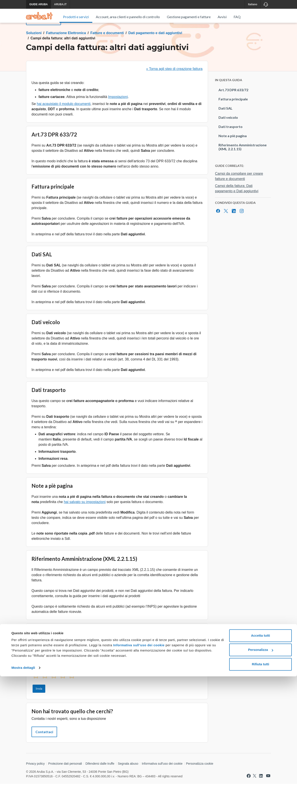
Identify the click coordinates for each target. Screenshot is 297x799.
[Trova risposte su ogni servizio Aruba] (39, 15)
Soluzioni (34, 48)
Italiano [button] (252, 4)
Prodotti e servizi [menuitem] (76, 17)
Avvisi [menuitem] (222, 17)
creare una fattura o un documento (136, 651)
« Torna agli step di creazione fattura (174, 84)
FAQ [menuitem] (237, 17)
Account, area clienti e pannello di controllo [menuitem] (128, 17)
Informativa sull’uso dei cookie (138, 768)
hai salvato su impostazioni (85, 517)
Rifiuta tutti (260, 787)
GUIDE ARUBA (38, 4)
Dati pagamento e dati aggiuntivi (155, 48)
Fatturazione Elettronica (66, 48)
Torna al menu (43, 35)
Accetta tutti (260, 758)
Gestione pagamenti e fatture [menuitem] (189, 17)
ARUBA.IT (60, 4)
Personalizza (260, 772)
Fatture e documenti (107, 48)
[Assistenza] (265, 4)
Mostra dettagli (23, 790)
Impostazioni (118, 112)
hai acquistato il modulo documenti (63, 119)
